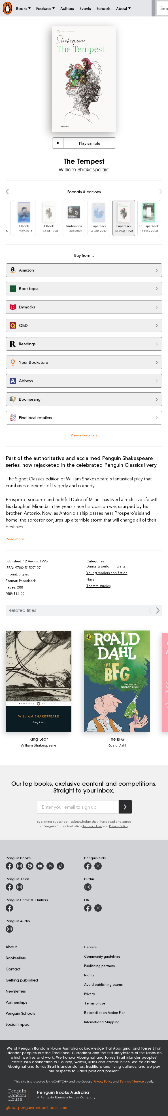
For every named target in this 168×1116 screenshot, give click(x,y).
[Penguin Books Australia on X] (29, 866)
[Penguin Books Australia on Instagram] (19, 866)
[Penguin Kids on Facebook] (88, 866)
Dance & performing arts (105, 566)
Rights (89, 975)
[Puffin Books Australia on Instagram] (88, 887)
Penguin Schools (20, 1013)
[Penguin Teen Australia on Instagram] (19, 887)
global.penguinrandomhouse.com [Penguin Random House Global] (36, 1107)
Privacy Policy (118, 825)
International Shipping (102, 1021)
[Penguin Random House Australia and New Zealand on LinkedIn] (50, 866)
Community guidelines (102, 956)
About (11, 946)
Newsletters (16, 991)
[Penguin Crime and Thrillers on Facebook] (9, 908)
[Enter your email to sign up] (78, 807)
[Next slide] (158, 610)
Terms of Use (92, 825)
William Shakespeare (38, 745)
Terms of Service (132, 1081)
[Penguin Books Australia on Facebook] (9, 866)
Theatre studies (98, 585)
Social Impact (18, 1024)
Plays (90, 579)
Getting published (22, 980)
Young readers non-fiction (106, 572)
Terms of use (94, 1003)
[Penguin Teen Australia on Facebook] (9, 887)
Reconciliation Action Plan (105, 1012)
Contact (13, 968)
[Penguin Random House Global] (21, 1094)
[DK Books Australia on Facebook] (88, 908)
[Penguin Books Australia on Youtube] (40, 866)
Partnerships (16, 1002)
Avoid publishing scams (103, 984)
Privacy (89, 993)
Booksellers (16, 957)
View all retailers (84, 435)
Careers (90, 946)
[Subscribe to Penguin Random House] (125, 807)
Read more (15, 538)
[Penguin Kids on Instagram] (98, 866)
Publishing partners (99, 965)
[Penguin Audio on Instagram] (9, 929)
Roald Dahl (117, 745)
